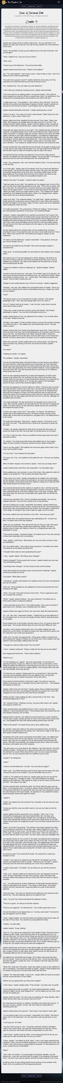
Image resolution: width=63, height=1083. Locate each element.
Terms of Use (51, 1082)
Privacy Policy (43, 1082)
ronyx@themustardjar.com (41, 37)
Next (39, 6)
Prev (24, 6)
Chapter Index (31, 6)
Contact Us (59, 1082)
